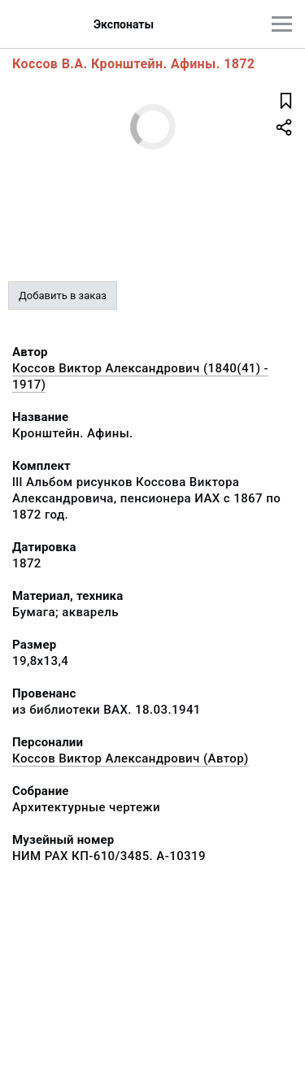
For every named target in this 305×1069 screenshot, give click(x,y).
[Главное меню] (282, 24)
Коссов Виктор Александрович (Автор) (130, 758)
